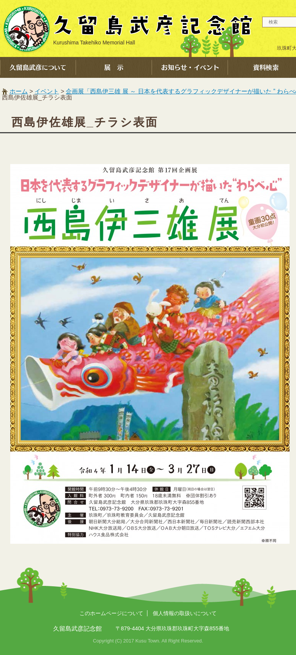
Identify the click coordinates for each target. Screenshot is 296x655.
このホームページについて (111, 613)
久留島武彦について (38, 67)
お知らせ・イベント (190, 67)
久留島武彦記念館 (127, 28)
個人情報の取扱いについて (185, 613)
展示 (114, 67)
